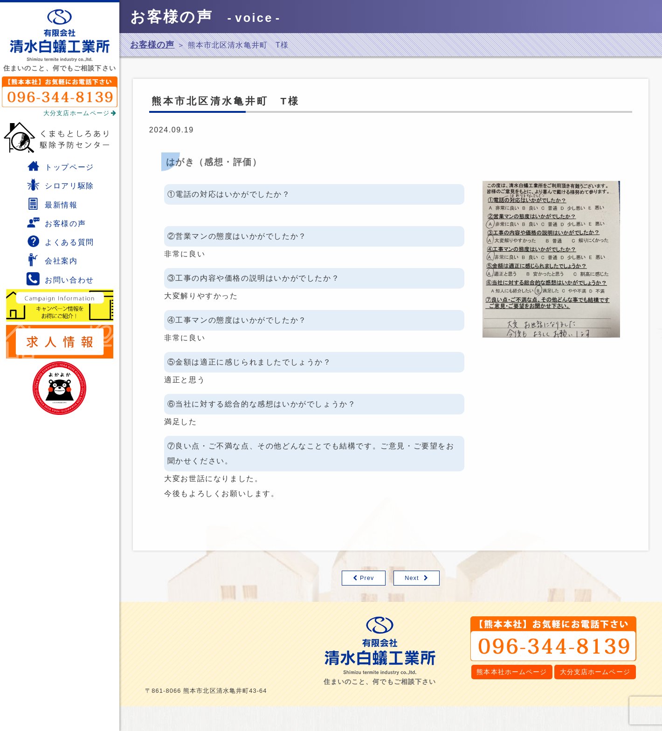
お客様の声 (56, 222)
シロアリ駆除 (60, 185)
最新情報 (51, 204)
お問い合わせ (60, 279)
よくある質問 (60, 241)
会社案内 (51, 260)
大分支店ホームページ (80, 113)
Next (412, 578)
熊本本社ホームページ (511, 672)
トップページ (60, 166)
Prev (367, 578)
